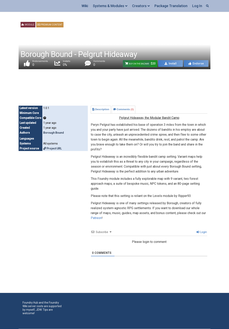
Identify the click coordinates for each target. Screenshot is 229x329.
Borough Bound (53, 132)
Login (201, 232)
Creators (139, 6)
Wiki (84, 6)
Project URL (52, 148)
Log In (197, 6)
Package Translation (170, 6)
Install (171, 63)
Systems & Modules (108, 6)
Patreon (96, 218)
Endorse (196, 63)
